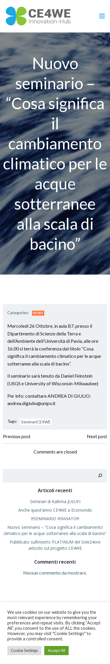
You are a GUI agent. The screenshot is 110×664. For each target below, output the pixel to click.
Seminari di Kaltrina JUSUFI (55, 501)
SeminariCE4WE (36, 421)
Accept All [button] (56, 650)
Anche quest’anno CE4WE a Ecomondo (55, 510)
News (38, 313)
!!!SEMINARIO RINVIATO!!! (55, 518)
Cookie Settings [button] (24, 650)
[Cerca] (100, 475)
